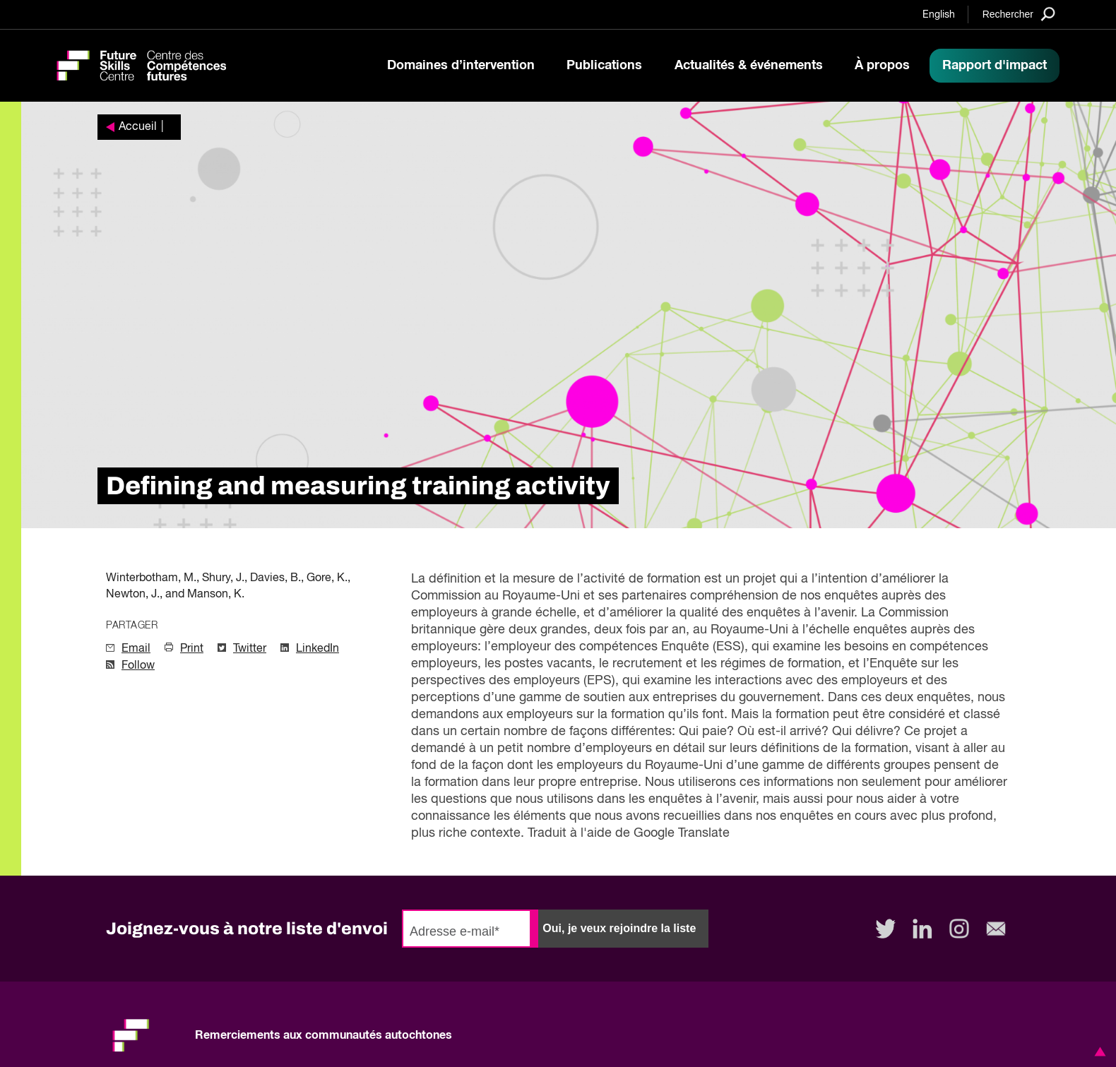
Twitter (249, 649)
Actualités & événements (749, 65)
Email (135, 649)
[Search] (1018, 14)
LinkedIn (317, 649)
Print (191, 649)
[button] (1098, 1051)
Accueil (138, 127)
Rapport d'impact (994, 65)
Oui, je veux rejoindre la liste (619, 928)
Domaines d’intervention (461, 65)
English (938, 15)
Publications (604, 65)
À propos (882, 65)
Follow (138, 666)
